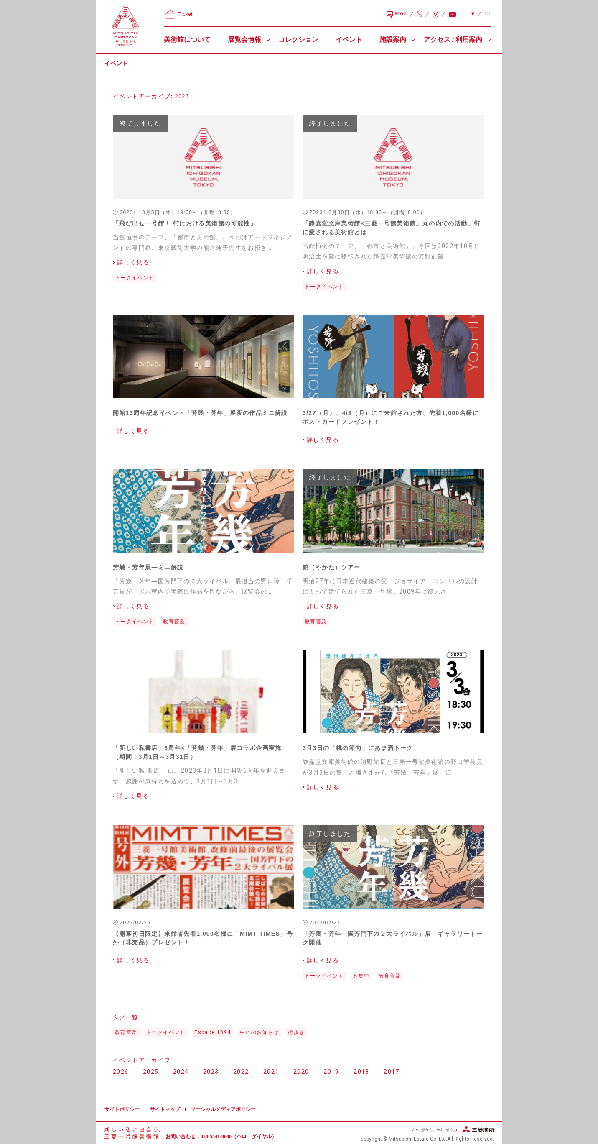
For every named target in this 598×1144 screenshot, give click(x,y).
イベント (349, 39)
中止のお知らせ (259, 1032)
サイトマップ (165, 1109)
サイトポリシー (122, 1109)
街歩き (296, 1032)
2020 (301, 1071)
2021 (271, 1071)
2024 (181, 1071)
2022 (241, 1071)
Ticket (178, 14)
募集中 (361, 976)
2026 (121, 1071)
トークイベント (134, 278)
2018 (361, 1071)
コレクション (298, 39)
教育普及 (174, 621)
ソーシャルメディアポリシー (223, 1109)
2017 (392, 1071)
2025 (151, 1071)
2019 (331, 1071)
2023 (211, 1071)
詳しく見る (133, 262)
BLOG (397, 14)
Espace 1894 (212, 1032)
